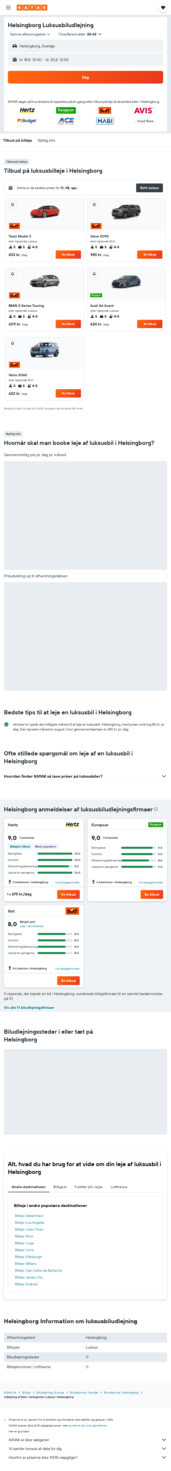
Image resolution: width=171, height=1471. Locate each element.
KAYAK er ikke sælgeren (88, 1440)
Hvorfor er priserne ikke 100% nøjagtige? (88, 1457)
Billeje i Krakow (26, 1284)
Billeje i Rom (24, 1236)
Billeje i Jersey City (29, 1277)
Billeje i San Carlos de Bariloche (38, 1270)
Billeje (26, 1392)
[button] (8, 7)
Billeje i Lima (24, 1250)
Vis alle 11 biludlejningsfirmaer (29, 1007)
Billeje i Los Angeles (29, 1222)
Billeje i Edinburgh (28, 1257)
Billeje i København (29, 1215)
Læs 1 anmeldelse (31, 926)
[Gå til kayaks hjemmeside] (32, 8)
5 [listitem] (12, 247)
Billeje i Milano (26, 1263)
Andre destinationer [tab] (29, 1187)
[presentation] (156, 809)
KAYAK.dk (10, 1392)
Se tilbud (68, 254)
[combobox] (30, 34)
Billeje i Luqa (24, 1243)
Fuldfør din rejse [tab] (89, 1187)
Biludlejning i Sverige (84, 1392)
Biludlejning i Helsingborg (121, 1392)
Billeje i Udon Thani (29, 1229)
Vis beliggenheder (67, 882)
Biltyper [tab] (60, 1187)
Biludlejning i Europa (50, 1392)
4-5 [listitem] (32, 247)
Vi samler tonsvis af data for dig (88, 1448)
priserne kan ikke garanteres (88, 1425)
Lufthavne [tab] (119, 1187)
